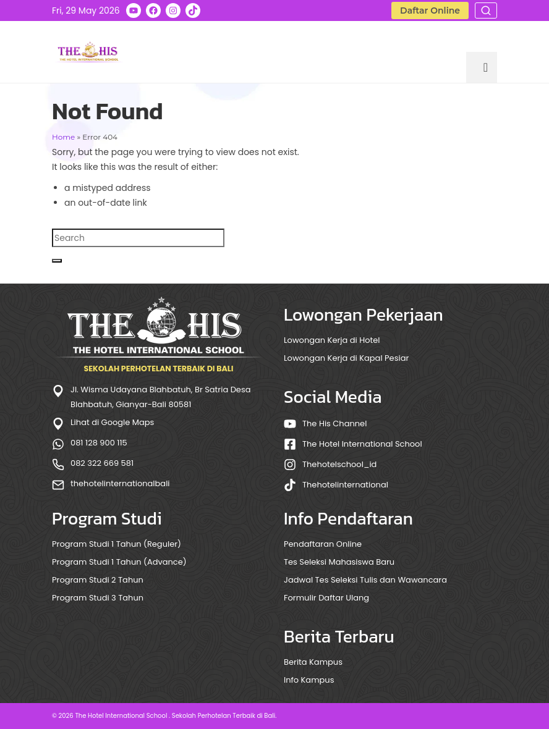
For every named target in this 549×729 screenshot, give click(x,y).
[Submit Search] (57, 261)
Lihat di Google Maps (112, 422)
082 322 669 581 (102, 463)
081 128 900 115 (98, 443)
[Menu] (481, 67)
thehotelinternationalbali (120, 483)
